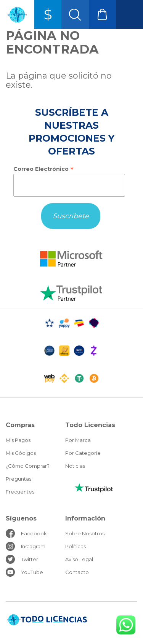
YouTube (32, 572)
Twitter (29, 559)
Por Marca (78, 440)
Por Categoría (82, 453)
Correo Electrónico (43, 169)
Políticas (75, 546)
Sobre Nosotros (84, 533)
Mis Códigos (21, 453)
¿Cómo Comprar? (28, 466)
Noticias (75, 466)
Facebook (34, 533)
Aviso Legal (79, 559)
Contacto (77, 572)
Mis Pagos (18, 440)
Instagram (33, 546)
